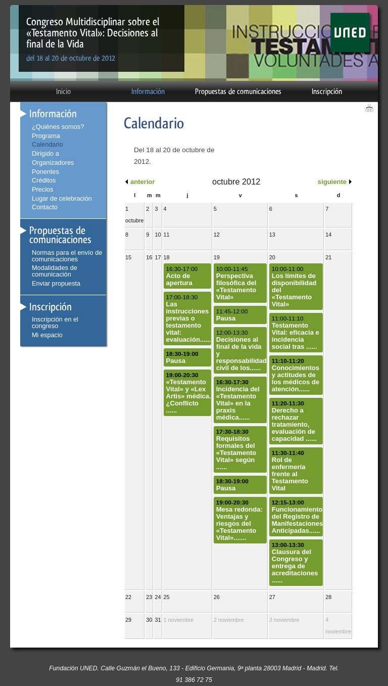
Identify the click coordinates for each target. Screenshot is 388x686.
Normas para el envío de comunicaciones (67, 256)
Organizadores (53, 162)
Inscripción (327, 91)
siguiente (332, 182)
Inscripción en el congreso (55, 322)
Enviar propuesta (56, 283)
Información (148, 91)
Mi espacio (47, 335)
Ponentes (45, 171)
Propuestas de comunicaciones (238, 91)
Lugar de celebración (62, 198)
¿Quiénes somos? (58, 126)
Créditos (44, 180)
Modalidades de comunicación (54, 271)
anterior (142, 182)
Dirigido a (45, 153)
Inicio (63, 91)
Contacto (45, 207)
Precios (42, 189)
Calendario (47, 144)
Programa (46, 136)
